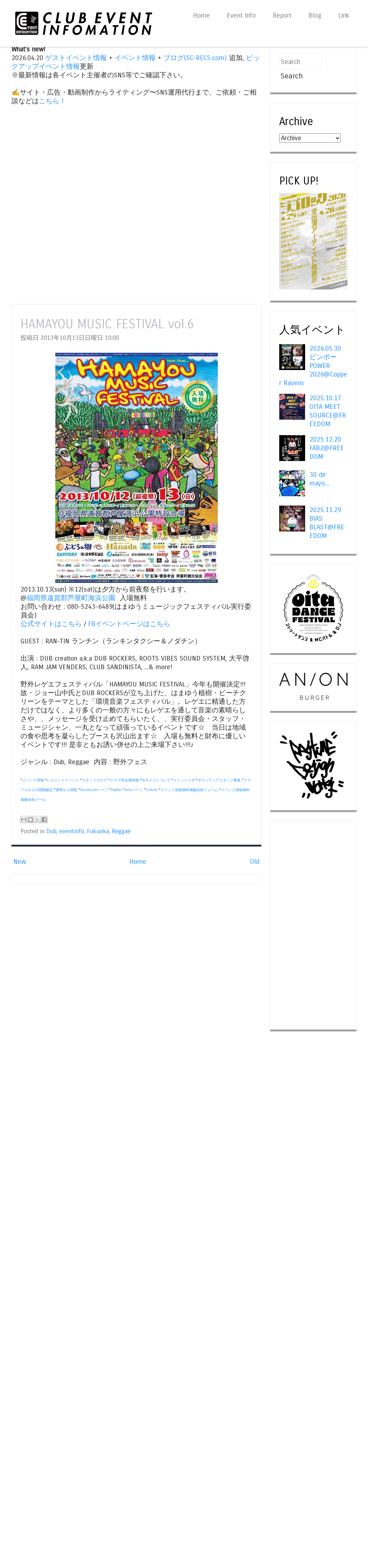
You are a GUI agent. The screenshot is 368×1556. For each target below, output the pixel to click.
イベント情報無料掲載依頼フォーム (189, 790)
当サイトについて (156, 780)
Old (254, 862)
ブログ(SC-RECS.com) (195, 58)
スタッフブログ (94, 780)
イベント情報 (135, 58)
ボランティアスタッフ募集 (219, 780)
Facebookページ (94, 790)
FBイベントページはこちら (129, 624)
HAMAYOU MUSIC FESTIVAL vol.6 (107, 324)
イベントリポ (184, 780)
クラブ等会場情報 (124, 780)
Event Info (241, 15)
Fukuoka (98, 831)
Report (282, 15)
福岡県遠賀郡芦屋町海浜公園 (71, 598)
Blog (314, 15)
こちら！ (52, 101)
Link (343, 15)
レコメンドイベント (63, 780)
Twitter (116, 790)
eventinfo (71, 831)
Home (201, 15)
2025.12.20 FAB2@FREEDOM (326, 448)
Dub (51, 831)
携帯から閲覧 (66, 790)
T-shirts (152, 790)
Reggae (121, 831)
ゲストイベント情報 (76, 58)
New (19, 862)
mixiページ (134, 790)
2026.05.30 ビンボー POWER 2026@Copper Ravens (313, 365)
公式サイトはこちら (51, 624)
